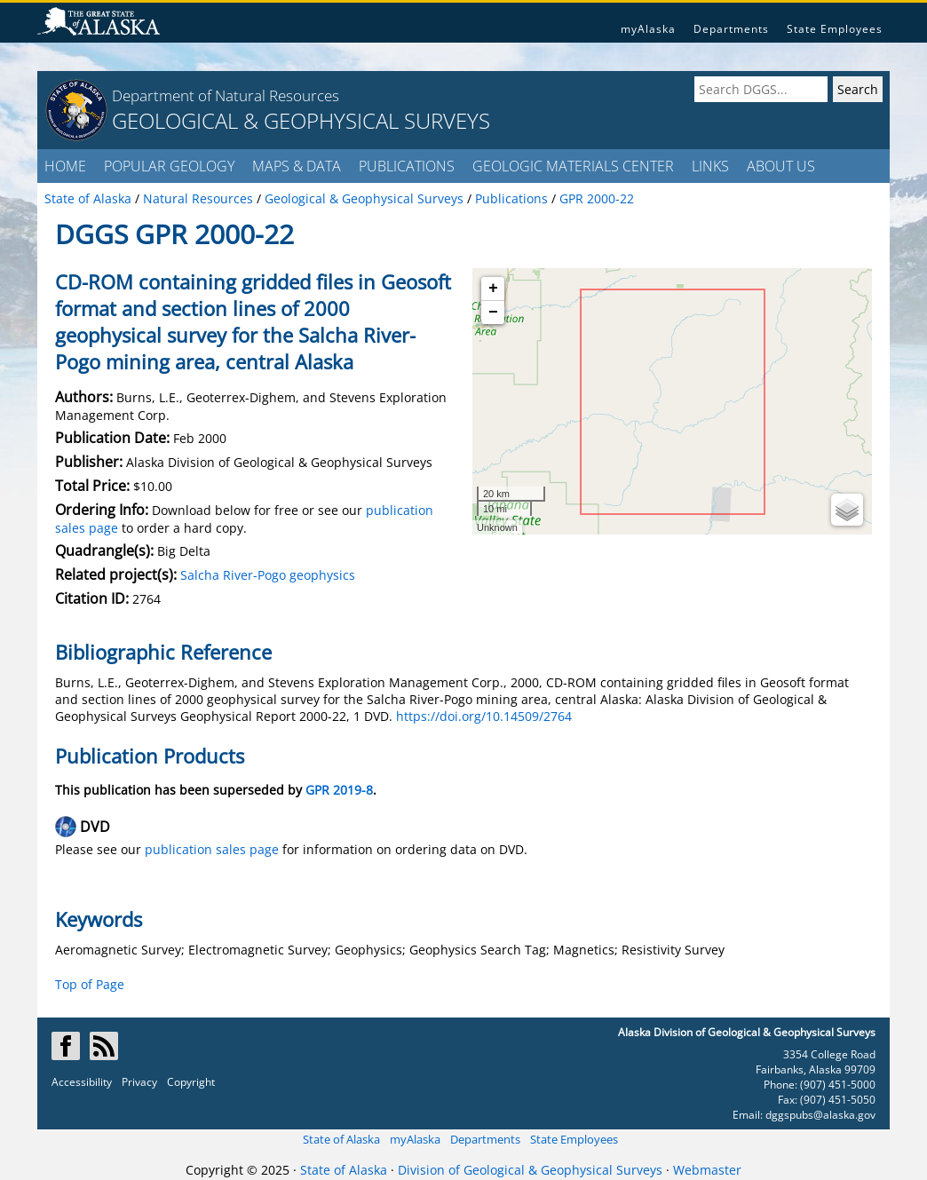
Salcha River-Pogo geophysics (267, 574)
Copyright (191, 1081)
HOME (65, 166)
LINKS (710, 166)
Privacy (139, 1081)
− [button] (493, 312)
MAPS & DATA (296, 166)
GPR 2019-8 (339, 789)
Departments (731, 28)
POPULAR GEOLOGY (169, 166)
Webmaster (707, 1169)
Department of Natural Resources (225, 95)
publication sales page (212, 849)
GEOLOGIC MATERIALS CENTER (573, 166)
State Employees (835, 28)
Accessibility (82, 1081)
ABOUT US (781, 166)
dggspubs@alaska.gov (820, 1114)
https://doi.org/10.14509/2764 (484, 716)
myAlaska (648, 28)
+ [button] (493, 288)
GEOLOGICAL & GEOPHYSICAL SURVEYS (301, 120)
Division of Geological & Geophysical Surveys (530, 1169)
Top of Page (89, 984)
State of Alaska (341, 1139)
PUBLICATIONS (407, 166)
